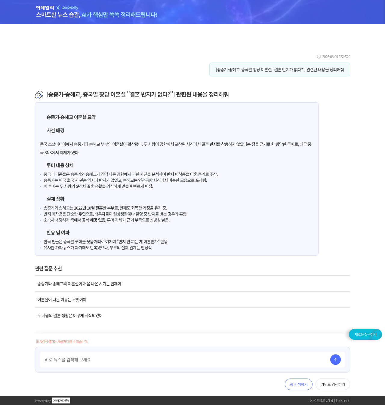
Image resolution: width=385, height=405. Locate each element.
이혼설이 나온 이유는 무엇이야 (61, 299)
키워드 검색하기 (333, 384)
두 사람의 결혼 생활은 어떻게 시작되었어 (70, 315)
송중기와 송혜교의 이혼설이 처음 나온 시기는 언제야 (79, 284)
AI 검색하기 (298, 384)
